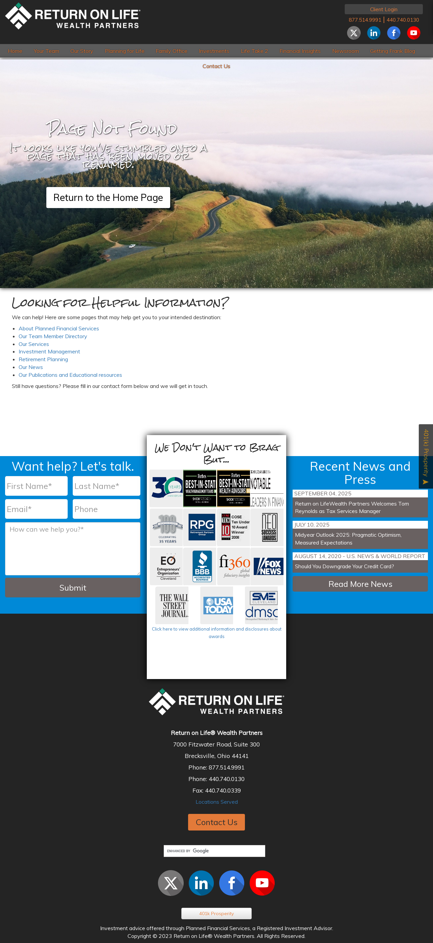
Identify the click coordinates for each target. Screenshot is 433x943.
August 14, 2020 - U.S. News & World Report (359, 556)
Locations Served (217, 801)
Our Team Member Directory (53, 336)
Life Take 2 (254, 50)
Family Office (171, 50)
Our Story (81, 50)
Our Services (34, 344)
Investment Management (49, 351)
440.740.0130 (403, 19)
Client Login (383, 9)
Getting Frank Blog (392, 50)
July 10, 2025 (311, 524)
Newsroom (345, 50)
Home (15, 50)
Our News (31, 367)
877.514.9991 (365, 19)
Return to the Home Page (108, 197)
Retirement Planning (43, 359)
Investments (214, 50)
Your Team (46, 50)
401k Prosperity (216, 913)
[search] (214, 851)
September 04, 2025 (322, 493)
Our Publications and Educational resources (70, 374)
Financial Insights (300, 50)
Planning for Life (124, 50)
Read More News (360, 584)
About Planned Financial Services (59, 328)
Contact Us (216, 66)
